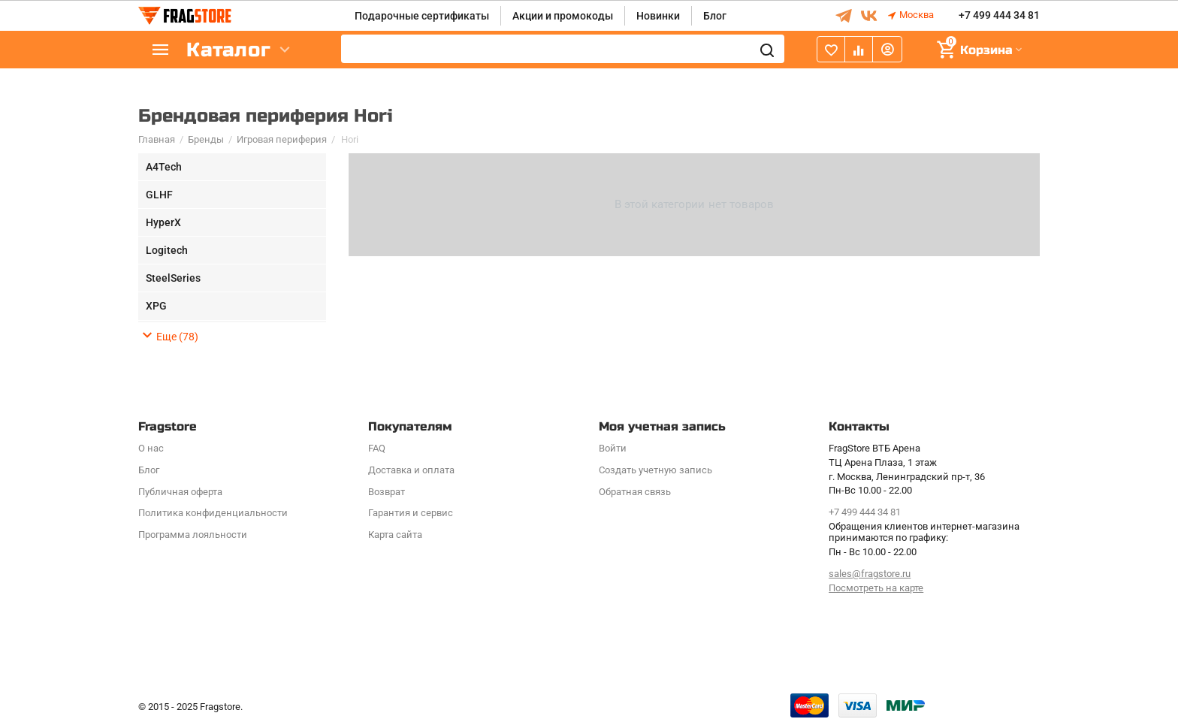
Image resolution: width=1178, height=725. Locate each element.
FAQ (376, 448)
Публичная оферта (180, 491)
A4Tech (164, 167)
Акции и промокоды (562, 16)
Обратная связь (635, 491)
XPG (156, 306)
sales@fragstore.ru (870, 573)
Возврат (386, 491)
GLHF (159, 195)
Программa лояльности (192, 534)
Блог (714, 16)
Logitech (167, 250)
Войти (613, 448)
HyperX (163, 222)
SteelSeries (173, 278)
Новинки (658, 16)
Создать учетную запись (655, 470)
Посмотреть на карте (876, 588)
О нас (151, 448)
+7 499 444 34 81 (999, 16)
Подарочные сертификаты (422, 16)
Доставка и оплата (411, 470)
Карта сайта (395, 534)
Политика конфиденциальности (213, 512)
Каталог (228, 50)
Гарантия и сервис (410, 512)
